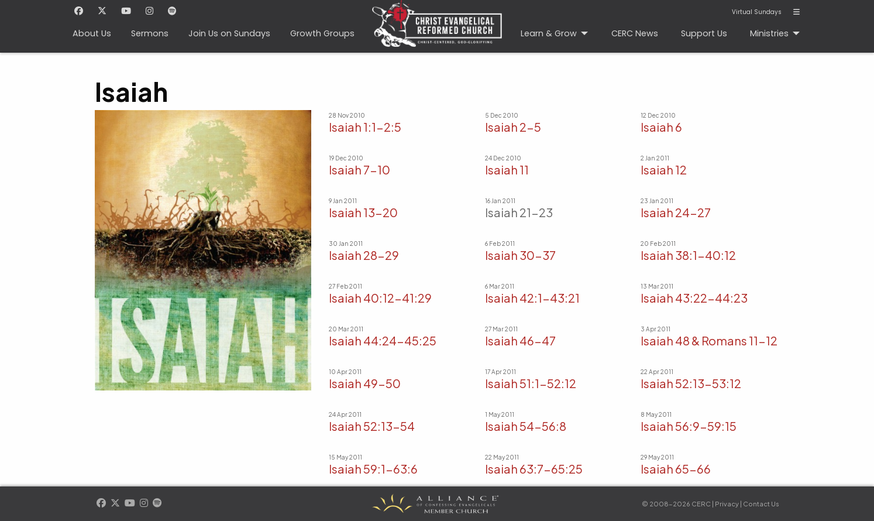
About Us (92, 33)
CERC (433, 18)
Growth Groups (322, 33)
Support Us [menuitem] (704, 33)
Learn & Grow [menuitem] (549, 33)
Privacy (727, 504)
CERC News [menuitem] (634, 33)
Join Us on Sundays (229, 33)
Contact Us (761, 504)
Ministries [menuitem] (769, 33)
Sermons (149, 33)
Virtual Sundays (757, 12)
